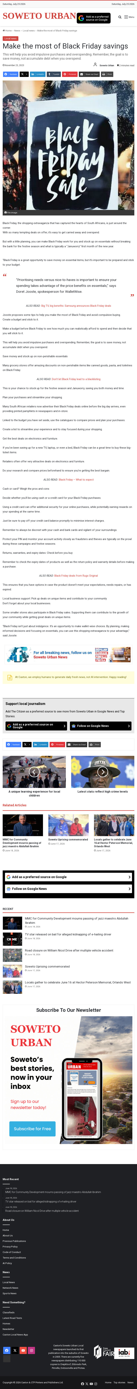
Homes (6, 1323)
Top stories (119, 1382)
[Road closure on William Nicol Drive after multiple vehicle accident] (12, 955)
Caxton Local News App (15, 1334)
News (17, 30)
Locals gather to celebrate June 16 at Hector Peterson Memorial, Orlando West (113, 843)
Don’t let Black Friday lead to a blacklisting (76, 379)
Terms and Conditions (14, 1257)
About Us (8, 1235)
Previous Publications (14, 1241)
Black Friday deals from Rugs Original (76, 575)
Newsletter (8, 1329)
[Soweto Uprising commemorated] (68, 825)
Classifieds (8, 1312)
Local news (29, 30)
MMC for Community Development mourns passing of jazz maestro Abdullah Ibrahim (22, 843)
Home (7, 30)
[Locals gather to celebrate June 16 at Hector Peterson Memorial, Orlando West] (114, 825)
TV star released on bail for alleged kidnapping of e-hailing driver (68, 934)
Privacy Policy (10, 1246)
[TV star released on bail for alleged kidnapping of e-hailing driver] (12, 939)
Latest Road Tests (12, 1318)
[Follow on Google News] (100, 726)
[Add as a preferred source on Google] (94, 18)
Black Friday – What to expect (76, 479)
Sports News (9, 1293)
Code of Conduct (12, 1252)
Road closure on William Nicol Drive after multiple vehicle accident (69, 950)
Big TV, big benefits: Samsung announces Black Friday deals (76, 305)
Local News (9, 1282)
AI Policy (7, 1263)
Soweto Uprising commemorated (68, 839)
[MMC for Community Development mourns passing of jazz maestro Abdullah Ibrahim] (23, 825)
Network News (10, 1287)
